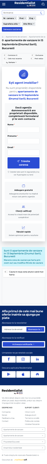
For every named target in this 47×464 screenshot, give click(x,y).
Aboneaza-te (35, 329)
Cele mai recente (15, 58)
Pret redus (39, 58)
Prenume (13, 136)
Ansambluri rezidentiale (23, 448)
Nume (11, 124)
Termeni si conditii (32, 418)
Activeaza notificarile (23, 344)
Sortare (10, 62)
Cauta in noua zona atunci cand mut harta (26, 273)
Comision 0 (12, 55)
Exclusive (39, 55)
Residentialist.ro (25, 4)
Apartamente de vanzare (16, 37)
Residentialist (12, 392)
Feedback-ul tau (8, 418)
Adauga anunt (30, 415)
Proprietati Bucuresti (23, 442)
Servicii (4, 415)
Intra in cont (30, 412)
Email (11, 147)
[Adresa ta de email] (15, 329)
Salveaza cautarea (12, 29)
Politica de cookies (32, 421)
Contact (5, 421)
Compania (6, 412)
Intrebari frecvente (32, 424)
